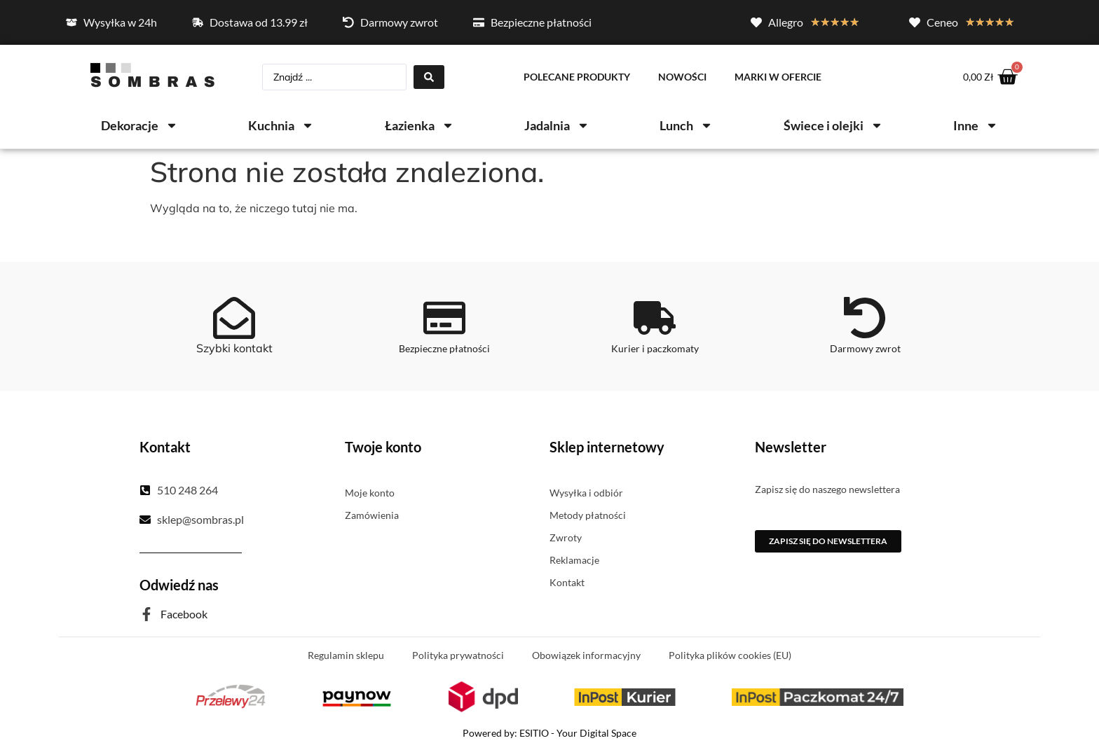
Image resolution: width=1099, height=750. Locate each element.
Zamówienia (372, 516)
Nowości (682, 77)
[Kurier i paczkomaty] (655, 319)
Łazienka (419, 126)
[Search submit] (429, 78)
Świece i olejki (833, 126)
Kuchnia (281, 126)
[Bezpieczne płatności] (444, 319)
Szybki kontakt (234, 349)
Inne (975, 126)
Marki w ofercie (778, 77)
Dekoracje (139, 126)
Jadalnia (556, 126)
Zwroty (566, 538)
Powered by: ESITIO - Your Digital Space (549, 733)
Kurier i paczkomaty (655, 349)
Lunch (686, 126)
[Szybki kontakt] (234, 319)
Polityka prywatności (458, 656)
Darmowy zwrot (865, 349)
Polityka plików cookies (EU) (730, 656)
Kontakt (567, 583)
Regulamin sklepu (346, 656)
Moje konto (370, 493)
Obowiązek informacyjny (586, 656)
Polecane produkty (577, 77)
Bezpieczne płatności (444, 349)
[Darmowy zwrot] (865, 319)
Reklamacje (574, 561)
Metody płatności (588, 516)
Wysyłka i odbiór (586, 493)
